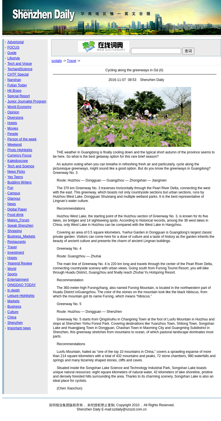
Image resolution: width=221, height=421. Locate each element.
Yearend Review (19, 263)
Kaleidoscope (17, 161)
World (11, 269)
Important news (19, 328)
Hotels (12, 123)
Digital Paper (17, 209)
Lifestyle (13, 58)
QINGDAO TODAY (21, 285)
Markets (13, 301)
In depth (13, 290)
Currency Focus (19, 155)
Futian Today (17, 85)
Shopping (14, 231)
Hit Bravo (14, 91)
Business (14, 307)
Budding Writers (19, 182)
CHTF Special (18, 74)
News (11, 204)
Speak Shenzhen (20, 226)
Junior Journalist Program (26, 101)
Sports (12, 274)
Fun (10, 188)
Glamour (13, 199)
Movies (12, 128)
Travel (12, 247)
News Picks (16, 172)
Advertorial (15, 42)
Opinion (13, 112)
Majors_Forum (18, 220)
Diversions (15, 118)
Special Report (18, 96)
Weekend (14, 145)
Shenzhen (15, 323)
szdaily (56, 61)
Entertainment (18, 280)
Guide (11, 53)
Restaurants (16, 242)
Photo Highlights (19, 150)
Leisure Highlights (20, 296)
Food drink (15, 215)
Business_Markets (21, 236)
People (12, 134)
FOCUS (13, 47)
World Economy (19, 107)
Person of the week (22, 139)
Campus (13, 193)
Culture (12, 312)
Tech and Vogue (19, 64)
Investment (15, 253)
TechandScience (19, 69)
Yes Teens (15, 177)
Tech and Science (20, 166)
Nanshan (14, 80)
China (11, 317)
